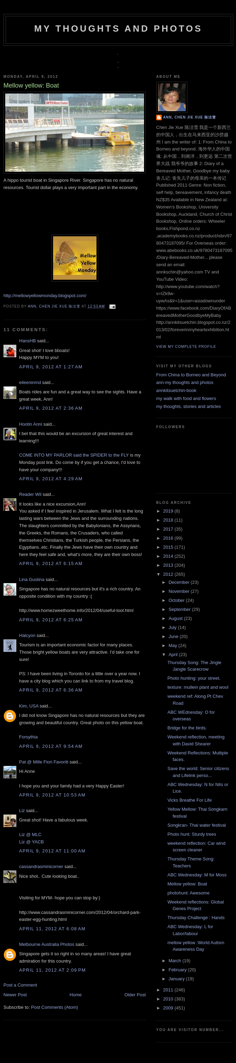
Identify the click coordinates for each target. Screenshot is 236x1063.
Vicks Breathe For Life (189, 800)
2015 (169, 547)
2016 (169, 538)
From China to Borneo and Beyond (191, 374)
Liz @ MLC (30, 834)
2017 (169, 529)
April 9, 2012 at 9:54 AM (51, 746)
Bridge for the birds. (186, 727)
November (180, 591)
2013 (169, 565)
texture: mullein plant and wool (197, 687)
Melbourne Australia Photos (46, 944)
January (177, 978)
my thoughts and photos (118, 28)
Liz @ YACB (31, 841)
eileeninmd (30, 382)
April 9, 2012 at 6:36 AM (51, 690)
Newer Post (15, 994)
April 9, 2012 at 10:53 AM (52, 795)
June (174, 636)
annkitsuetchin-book (176, 390)
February (178, 969)
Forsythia (28, 736)
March (176, 960)
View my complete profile (186, 347)
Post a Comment (20, 985)
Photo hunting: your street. (193, 678)
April (174, 654)
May (173, 645)
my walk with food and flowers (186, 398)
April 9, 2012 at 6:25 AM (51, 619)
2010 (169, 998)
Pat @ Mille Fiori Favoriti (43, 761)
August (176, 618)
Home (76, 994)
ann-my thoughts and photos (184, 382)
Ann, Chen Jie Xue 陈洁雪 (55, 306)
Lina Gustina (31, 579)
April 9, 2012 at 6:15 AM (51, 563)
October (177, 600)
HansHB (27, 340)
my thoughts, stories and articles (188, 406)
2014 (169, 556)
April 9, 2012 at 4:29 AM (51, 478)
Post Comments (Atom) (54, 1007)
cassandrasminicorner (41, 866)
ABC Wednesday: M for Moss (196, 874)
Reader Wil (30, 494)
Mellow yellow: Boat (187, 883)
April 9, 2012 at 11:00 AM (52, 850)
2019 (169, 511)
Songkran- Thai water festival (196, 825)
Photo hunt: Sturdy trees (191, 834)
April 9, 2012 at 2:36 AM (51, 408)
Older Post (135, 994)
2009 (169, 1008)
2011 (169, 989)
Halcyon (27, 635)
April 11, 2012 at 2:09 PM (52, 970)
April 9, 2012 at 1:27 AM (51, 366)
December (180, 582)
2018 (169, 520)
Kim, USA (29, 706)
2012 (169, 574)
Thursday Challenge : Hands (196, 917)
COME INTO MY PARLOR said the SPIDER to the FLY (74, 455)
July (173, 627)
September (180, 609)
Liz (22, 810)
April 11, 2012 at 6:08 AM (52, 928)
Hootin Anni (30, 424)
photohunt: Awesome (188, 893)
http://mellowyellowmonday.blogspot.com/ (44, 295)
